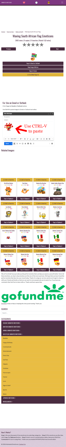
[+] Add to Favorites (8, 180)
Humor (5, 377)
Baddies (5, 338)
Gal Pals (5, 359)
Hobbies (5, 368)
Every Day (6, 355)
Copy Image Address (33, 67)
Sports (5, 390)
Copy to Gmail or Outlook (33, 63)
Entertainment (7, 351)
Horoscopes (6, 372)
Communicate (7, 347)
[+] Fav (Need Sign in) (33, 75)
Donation (4, 303)
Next (57, 49)
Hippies (5, 364)
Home (3, 32)
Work (4, 394)
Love (4, 381)
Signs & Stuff (19, 32)
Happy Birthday (7, 342)
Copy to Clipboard (8, 199)
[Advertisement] (33, 18)
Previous (8, 49)
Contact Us (22, 444)
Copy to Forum (33, 71)
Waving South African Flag (33, 32)
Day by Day (10, 32)
